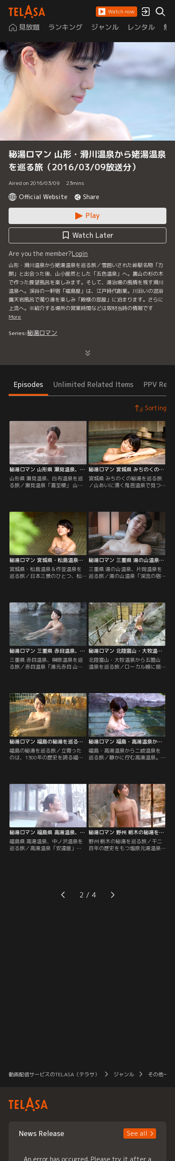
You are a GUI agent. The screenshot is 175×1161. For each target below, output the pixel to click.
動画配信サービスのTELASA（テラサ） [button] (54, 1074)
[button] (116, 11)
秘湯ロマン (42, 333)
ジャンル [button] (124, 1074)
